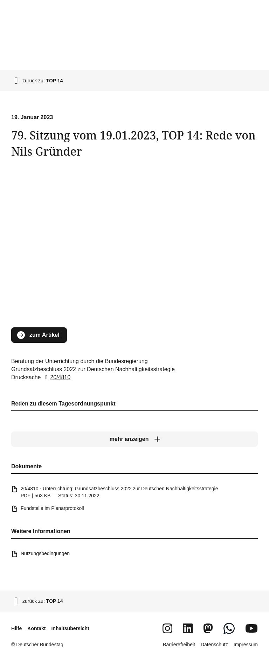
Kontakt (36, 628)
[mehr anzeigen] (134, 439)
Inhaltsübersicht (70, 628)
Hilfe (16, 628)
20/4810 (56, 377)
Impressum (246, 644)
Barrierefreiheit (179, 644)
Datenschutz (214, 644)
